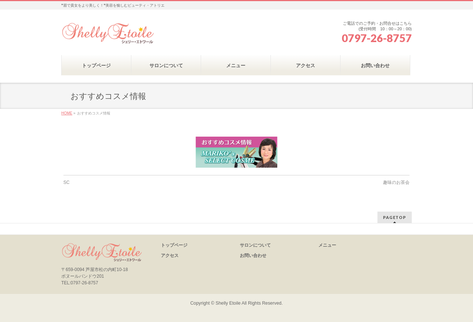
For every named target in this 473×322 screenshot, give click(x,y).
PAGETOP (394, 217)
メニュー (327, 245)
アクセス (170, 255)
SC (66, 182)
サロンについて (255, 245)
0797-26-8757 (377, 38)
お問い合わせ (253, 255)
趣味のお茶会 (396, 182)
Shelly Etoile (228, 303)
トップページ (174, 245)
